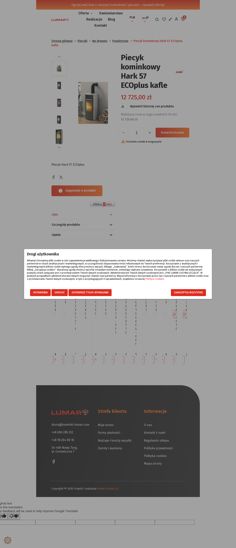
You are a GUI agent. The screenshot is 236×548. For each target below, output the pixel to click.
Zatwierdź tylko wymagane (90, 292)
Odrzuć (60, 292)
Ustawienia (41, 292)
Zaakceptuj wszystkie (188, 292)
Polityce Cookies (161, 278)
